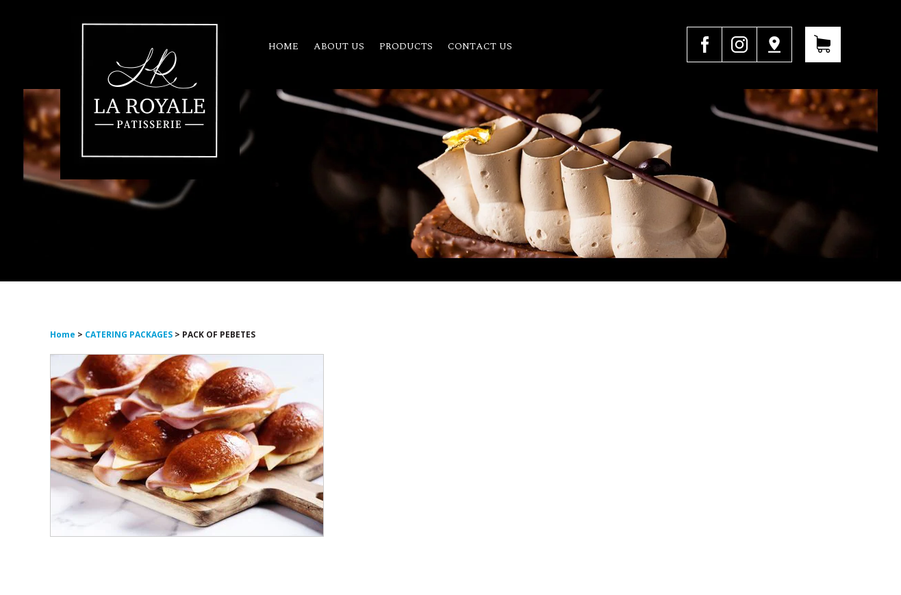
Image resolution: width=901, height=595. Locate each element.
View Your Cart (823, 44)
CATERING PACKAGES (129, 334)
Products (406, 46)
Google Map (774, 44)
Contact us (480, 46)
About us (339, 46)
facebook (704, 44)
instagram (739, 44)
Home (283, 46)
